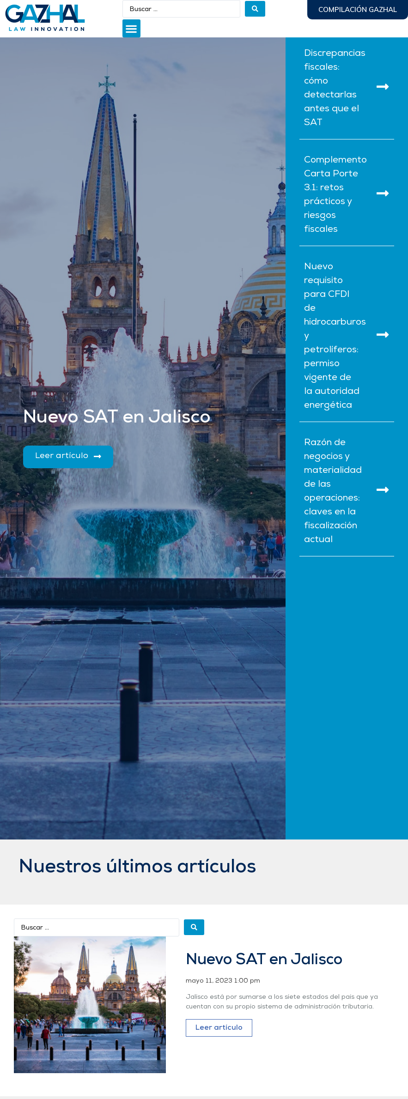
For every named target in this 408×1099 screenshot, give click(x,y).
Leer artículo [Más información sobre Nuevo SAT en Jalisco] (219, 1028)
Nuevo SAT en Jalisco (264, 960)
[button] (131, 28)
